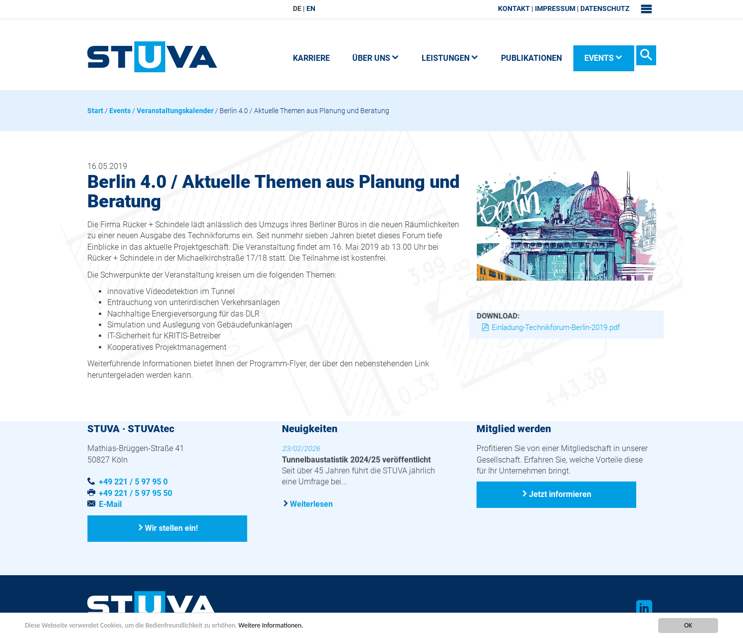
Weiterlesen (311, 503)
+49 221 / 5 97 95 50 (135, 493)
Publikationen (531, 58)
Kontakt (514, 8)
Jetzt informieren (560, 494)
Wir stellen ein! (171, 528)
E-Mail (110, 504)
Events (120, 111)
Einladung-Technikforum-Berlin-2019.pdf (556, 327)
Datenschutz (604, 8)
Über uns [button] (375, 58)
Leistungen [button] (450, 58)
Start (95, 111)
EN (310, 8)
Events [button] (603, 58)
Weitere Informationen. (271, 626)
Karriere (311, 58)
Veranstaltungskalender (175, 111)
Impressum (555, 8)
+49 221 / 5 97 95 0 (133, 481)
